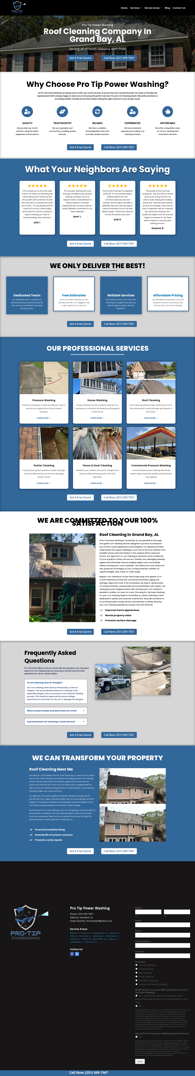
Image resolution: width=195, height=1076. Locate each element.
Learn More (43, 418)
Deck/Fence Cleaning (148, 980)
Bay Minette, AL (99, 939)
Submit (140, 1061)
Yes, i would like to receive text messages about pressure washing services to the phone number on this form (161, 999)
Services (134, 7)
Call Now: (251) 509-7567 (119, 58)
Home (124, 7)
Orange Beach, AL (100, 933)
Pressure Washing (147, 965)
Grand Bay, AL (98, 936)
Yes (140, 1037)
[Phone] (162, 935)
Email (138, 920)
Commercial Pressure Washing (153, 984)
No (140, 1006)
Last (165, 916)
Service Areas (152, 7)
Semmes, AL (75, 939)
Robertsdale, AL (76, 942)
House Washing (146, 969)
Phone (138, 931)
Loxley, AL (112, 939)
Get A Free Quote (80, 58)
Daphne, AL (114, 933)
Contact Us (179, 7)
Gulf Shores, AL (91, 942)
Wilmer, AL (86, 939)
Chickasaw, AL (112, 936)
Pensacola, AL (85, 936)
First (136, 916)
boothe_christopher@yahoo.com (94, 920)
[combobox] (137, 935)
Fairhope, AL (86, 933)
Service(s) (140, 962)
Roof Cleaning (145, 972)
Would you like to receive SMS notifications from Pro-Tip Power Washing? (161, 991)
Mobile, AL (74, 933)
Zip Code (140, 951)
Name (139, 908)
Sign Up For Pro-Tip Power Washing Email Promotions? (162, 1033)
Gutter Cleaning (146, 976)
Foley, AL (73, 936)
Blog (167, 7)
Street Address (143, 941)
